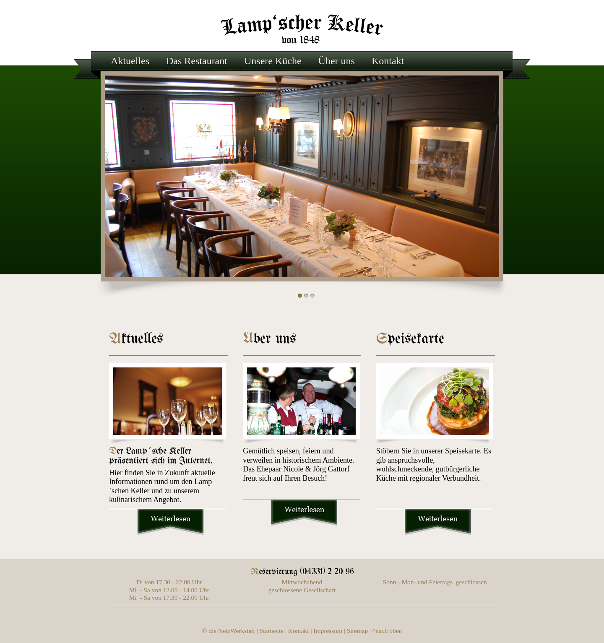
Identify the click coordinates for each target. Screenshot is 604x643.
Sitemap (357, 630)
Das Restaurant (196, 60)
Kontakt (388, 60)
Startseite (272, 630)
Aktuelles (130, 60)
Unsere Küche (273, 60)
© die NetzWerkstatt (228, 630)
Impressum (327, 630)
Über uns (336, 60)
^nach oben (387, 630)
